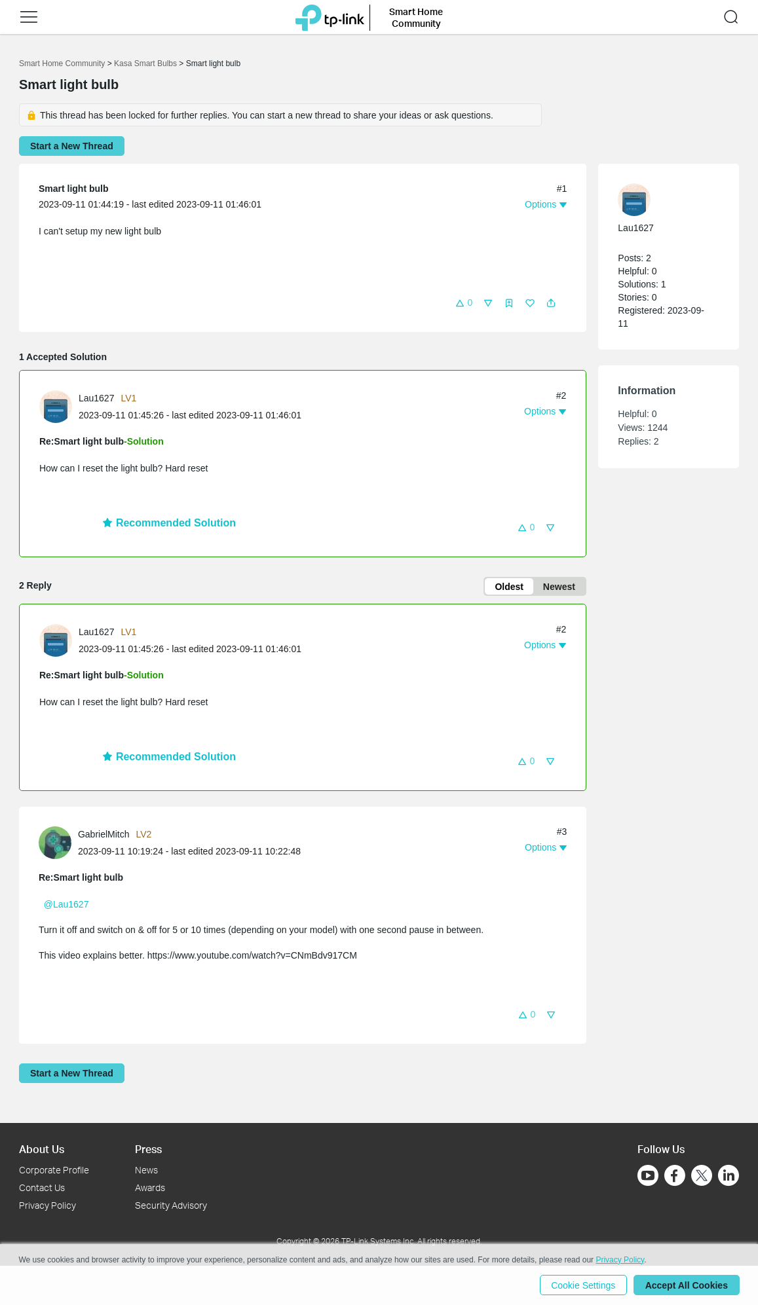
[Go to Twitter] (701, 1176)
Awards (150, 1187)
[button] (29, 17)
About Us (41, 1149)
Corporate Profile (54, 1169)
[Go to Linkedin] (728, 1175)
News (146, 1169)
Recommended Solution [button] (169, 522)
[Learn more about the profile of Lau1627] (59, 406)
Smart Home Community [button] (416, 17)
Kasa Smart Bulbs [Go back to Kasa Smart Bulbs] (145, 63)
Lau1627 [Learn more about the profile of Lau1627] (97, 398)
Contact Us (42, 1187)
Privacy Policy (47, 1205)
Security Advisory (171, 1205)
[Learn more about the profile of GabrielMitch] (58, 842)
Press (148, 1149)
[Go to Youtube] (647, 1175)
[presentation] (55, 406)
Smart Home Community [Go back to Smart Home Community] (62, 63)
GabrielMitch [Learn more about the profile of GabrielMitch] (104, 835)
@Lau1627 (66, 905)
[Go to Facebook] (674, 1175)
